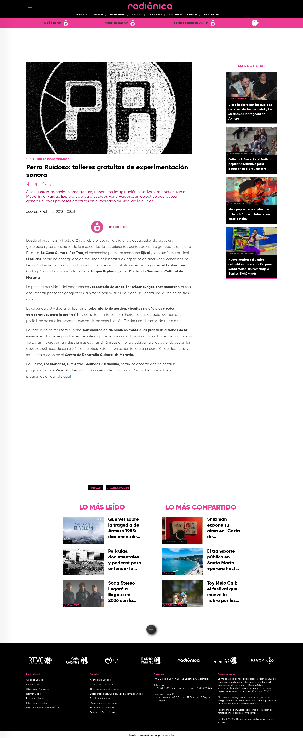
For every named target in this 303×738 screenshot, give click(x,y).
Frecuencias (211, 15)
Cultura (137, 15)
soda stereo (73, 605)
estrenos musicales (176, 541)
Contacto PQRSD (261, 691)
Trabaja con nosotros (101, 685)
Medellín (96, 487)
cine (69, 541)
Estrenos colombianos (242, 254)
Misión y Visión (33, 685)
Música (98, 15)
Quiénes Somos (34, 680)
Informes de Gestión (37, 703)
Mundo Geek (117, 15)
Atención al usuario (100, 680)
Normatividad (33, 694)
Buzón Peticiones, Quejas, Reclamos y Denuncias (116, 694)
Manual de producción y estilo (42, 708)
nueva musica (237, 203)
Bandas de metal (238, 99)
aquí (67, 376)
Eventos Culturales (176, 605)
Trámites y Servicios (100, 698)
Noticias (81, 15)
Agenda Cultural (119, 487)
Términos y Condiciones (102, 712)
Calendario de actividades (104, 689)
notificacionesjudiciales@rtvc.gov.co (237, 713)
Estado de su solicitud (102, 708)
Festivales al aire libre (241, 153)
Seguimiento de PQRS (251, 704)
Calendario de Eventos (183, 15)
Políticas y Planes (35, 698)
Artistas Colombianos (50, 159)
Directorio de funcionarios (104, 703)
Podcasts (156, 15)
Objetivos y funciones (37, 689)
